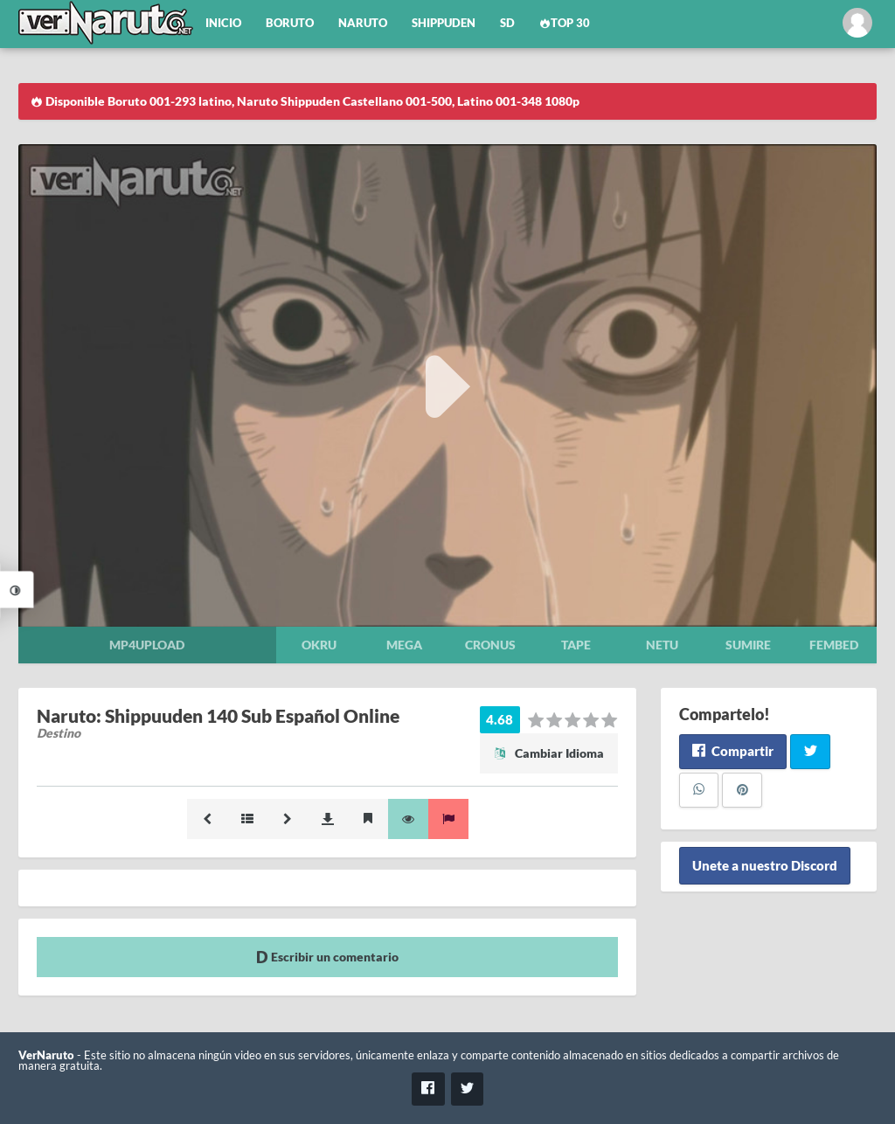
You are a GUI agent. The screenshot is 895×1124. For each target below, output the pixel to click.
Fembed (833, 644)
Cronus (490, 644)
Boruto (290, 23)
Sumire (748, 644)
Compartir (733, 751)
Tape (576, 644)
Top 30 (564, 23)
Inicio (223, 23)
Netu (662, 644)
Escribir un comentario (327, 956)
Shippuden (443, 23)
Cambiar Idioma (549, 753)
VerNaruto (46, 1055)
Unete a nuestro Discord (764, 866)
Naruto (362, 23)
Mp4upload (146, 644)
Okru (319, 644)
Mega (404, 644)
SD (507, 23)
